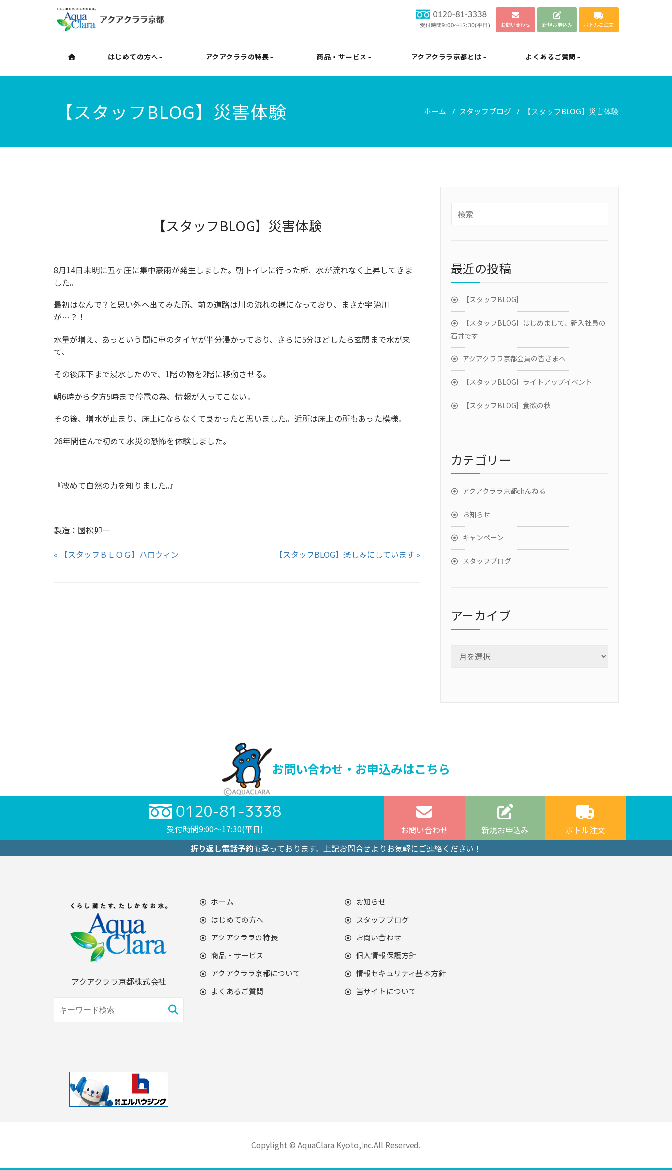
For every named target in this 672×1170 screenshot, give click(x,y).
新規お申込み (505, 820)
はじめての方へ (135, 56)
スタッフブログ (485, 111)
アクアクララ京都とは (449, 56)
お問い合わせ (424, 820)
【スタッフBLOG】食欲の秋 (507, 405)
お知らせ (476, 514)
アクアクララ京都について (255, 973)
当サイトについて (386, 991)
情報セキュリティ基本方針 (401, 973)
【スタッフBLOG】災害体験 (237, 225)
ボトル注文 (585, 820)
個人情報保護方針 (386, 955)
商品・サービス (344, 56)
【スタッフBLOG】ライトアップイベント (527, 382)
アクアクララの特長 (240, 56)
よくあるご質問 (553, 56)
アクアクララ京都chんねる (504, 491)
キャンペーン (483, 537)
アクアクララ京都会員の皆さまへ (514, 358)
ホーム (435, 111)
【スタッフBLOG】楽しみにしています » (347, 554)
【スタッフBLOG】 (493, 299)
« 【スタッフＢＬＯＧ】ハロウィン (116, 554)
